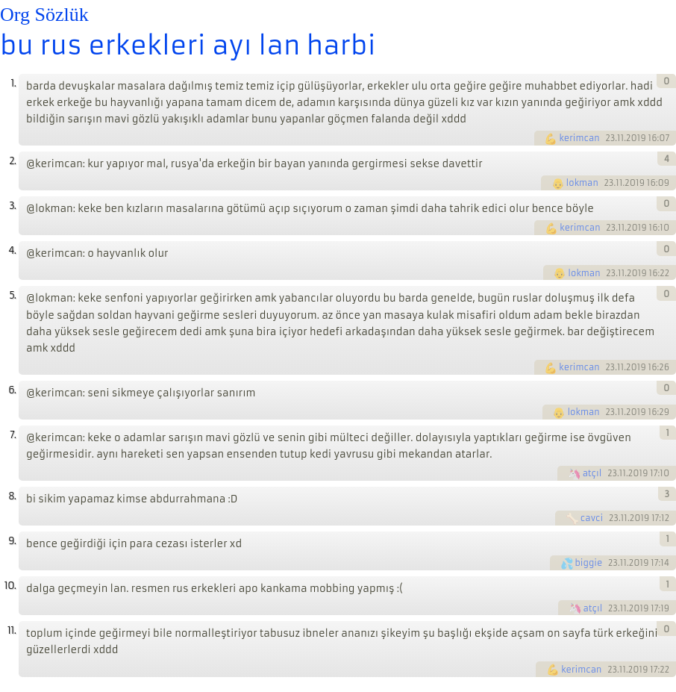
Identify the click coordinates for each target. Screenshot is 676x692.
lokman (582, 183)
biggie (589, 563)
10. (10, 585)
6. (12, 390)
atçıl (592, 473)
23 (610, 138)
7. (13, 434)
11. (11, 630)
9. (12, 540)
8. (12, 496)
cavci (591, 518)
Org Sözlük (44, 14)
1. (13, 83)
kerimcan (579, 138)
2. (12, 161)
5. (12, 295)
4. (12, 250)
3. (12, 205)
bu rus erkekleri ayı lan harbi (188, 45)
